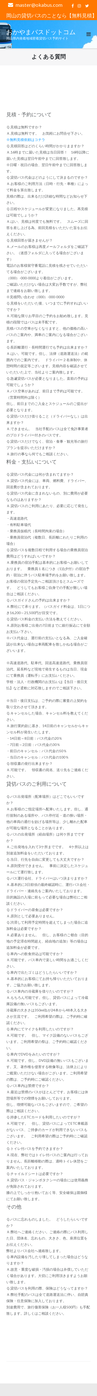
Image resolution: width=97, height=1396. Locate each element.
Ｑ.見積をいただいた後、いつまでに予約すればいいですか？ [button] (47, 306)
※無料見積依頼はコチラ (25, 139)
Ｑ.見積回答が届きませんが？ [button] (29, 240)
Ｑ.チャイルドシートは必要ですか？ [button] (34, 1174)
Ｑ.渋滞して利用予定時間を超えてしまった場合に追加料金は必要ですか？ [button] (47, 925)
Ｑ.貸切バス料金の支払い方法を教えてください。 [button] (45, 619)
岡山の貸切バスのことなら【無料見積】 (51, 15)
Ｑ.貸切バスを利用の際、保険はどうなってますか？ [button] (47, 1288)
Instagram (79, 6)
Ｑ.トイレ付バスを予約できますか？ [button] (34, 1148)
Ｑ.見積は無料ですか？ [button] (24, 127)
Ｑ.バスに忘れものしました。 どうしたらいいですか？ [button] (47, 1222)
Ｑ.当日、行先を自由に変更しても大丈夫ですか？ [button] (45, 859)
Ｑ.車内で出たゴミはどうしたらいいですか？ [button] (41, 972)
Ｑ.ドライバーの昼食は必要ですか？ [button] (34, 910)
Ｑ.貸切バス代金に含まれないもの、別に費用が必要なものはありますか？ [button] (47, 496)
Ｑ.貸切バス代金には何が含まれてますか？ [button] (40, 474)
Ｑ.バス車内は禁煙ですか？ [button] (27, 1085)
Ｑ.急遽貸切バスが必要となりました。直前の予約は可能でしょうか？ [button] (47, 381)
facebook (73, 6)
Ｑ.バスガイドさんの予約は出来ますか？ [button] (38, 600)
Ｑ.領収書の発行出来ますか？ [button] (29, 763)
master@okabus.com (39, 5)
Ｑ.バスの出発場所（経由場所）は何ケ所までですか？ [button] (45, 837)
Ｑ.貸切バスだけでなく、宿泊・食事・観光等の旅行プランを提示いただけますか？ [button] (47, 444)
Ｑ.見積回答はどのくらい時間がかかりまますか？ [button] (45, 146)
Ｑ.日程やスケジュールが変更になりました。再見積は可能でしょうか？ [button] (47, 212)
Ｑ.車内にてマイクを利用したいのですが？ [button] (40, 1029)
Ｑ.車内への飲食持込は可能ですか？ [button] (34, 954)
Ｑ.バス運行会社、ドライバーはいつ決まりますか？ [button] (47, 878)
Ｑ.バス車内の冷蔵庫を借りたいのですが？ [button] (40, 991)
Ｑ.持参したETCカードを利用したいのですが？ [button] (43, 1117)
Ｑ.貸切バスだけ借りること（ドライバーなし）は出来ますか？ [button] (47, 419)
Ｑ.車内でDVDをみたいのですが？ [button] (33, 1054)
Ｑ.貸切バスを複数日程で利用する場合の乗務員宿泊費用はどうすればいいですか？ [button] (47, 553)
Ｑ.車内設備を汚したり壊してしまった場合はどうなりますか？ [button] (47, 1260)
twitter (87, 6)
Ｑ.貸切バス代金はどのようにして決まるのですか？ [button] (47, 177)
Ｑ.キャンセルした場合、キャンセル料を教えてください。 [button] (47, 716)
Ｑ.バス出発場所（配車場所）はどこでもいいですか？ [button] (45, 799)
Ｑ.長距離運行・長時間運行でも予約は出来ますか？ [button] (47, 347)
